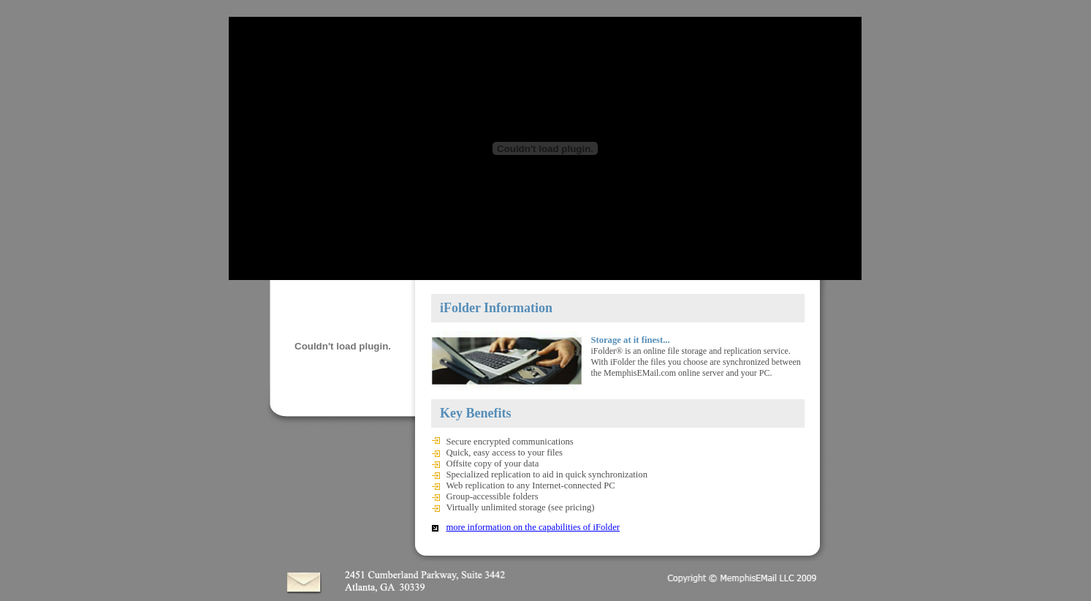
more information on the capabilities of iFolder (533, 527)
